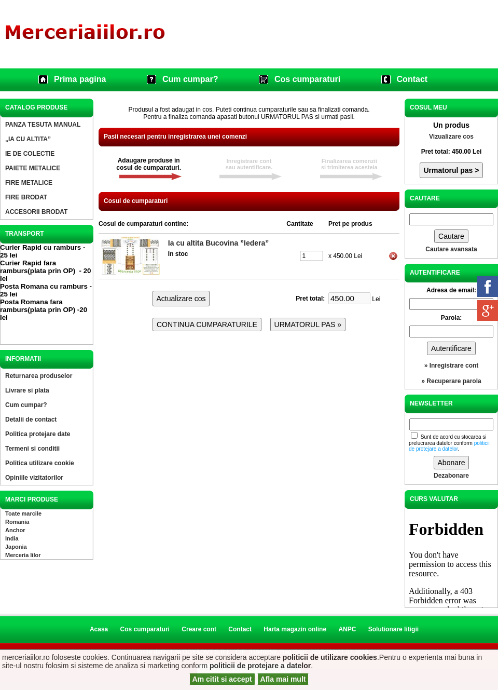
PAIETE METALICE (32, 168)
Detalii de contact (31, 419)
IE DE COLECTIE (29, 153)
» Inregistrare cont (451, 365)
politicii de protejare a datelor (260, 665)
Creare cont (199, 629)
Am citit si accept (222, 679)
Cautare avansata (451, 249)
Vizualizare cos (451, 136)
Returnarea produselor (38, 376)
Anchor (15, 530)
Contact (412, 79)
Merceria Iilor (22, 555)
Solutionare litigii (393, 629)
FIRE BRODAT (26, 197)
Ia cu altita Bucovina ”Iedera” (218, 243)
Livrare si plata (27, 390)
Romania (17, 522)
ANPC (347, 629)
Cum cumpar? (190, 79)
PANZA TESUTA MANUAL (42, 124)
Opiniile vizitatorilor (34, 477)
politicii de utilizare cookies (330, 657)
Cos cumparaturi (307, 79)
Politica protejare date (37, 434)
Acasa (99, 629)
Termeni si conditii (32, 448)
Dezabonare (451, 475)
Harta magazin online (295, 629)
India (12, 538)
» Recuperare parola (451, 381)
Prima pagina (80, 79)
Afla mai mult (283, 679)
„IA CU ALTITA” (28, 139)
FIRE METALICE (28, 182)
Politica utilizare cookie (39, 463)
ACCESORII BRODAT (36, 211)
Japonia (16, 547)
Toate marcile (23, 513)
